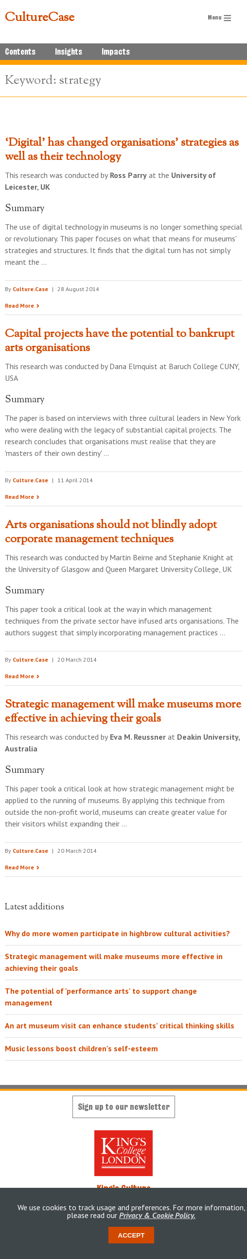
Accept (131, 1235)
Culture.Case (30, 289)
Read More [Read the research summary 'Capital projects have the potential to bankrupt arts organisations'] (19, 496)
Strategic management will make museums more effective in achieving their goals (123, 711)
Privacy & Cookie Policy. (157, 1215)
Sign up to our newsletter (124, 1107)
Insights (68, 52)
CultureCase (39, 18)
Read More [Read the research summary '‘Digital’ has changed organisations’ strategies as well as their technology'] (19, 305)
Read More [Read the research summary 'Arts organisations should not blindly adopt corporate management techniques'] (19, 676)
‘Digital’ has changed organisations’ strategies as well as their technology (122, 150)
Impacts (116, 52)
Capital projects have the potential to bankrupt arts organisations (119, 341)
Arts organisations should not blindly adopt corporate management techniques (111, 532)
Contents (20, 52)
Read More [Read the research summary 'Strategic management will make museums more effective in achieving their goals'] (19, 867)
